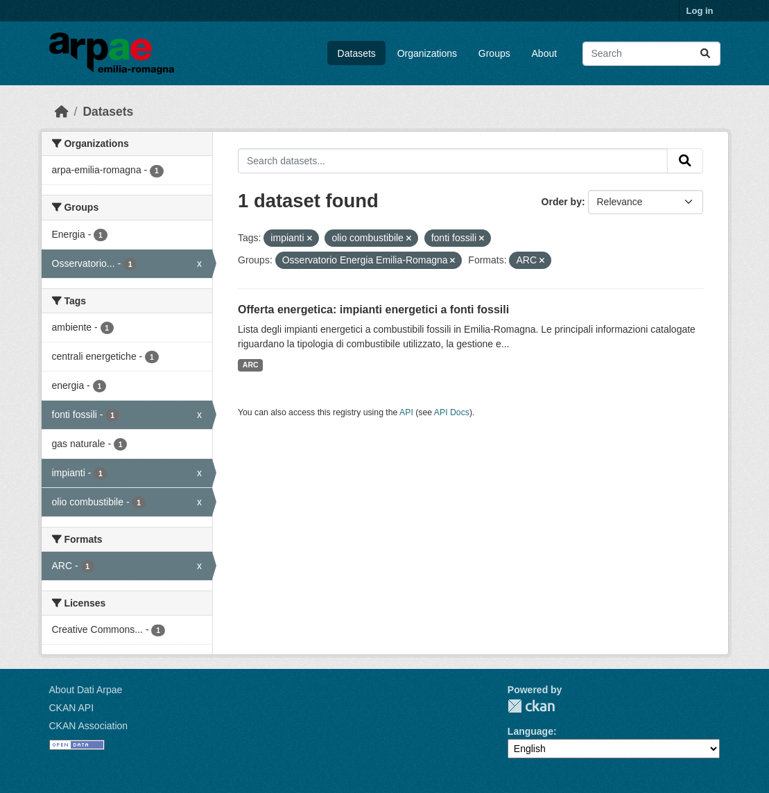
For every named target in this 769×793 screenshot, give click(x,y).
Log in (700, 11)
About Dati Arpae (86, 689)
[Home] (62, 112)
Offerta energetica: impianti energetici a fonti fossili (373, 309)
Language (530, 731)
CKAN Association (88, 725)
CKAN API (71, 707)
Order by (562, 201)
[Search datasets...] (651, 54)
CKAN (531, 706)
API (406, 412)
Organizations (427, 53)
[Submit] (705, 54)
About (545, 53)
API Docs (451, 412)
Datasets (357, 53)
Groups (494, 53)
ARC (251, 364)
